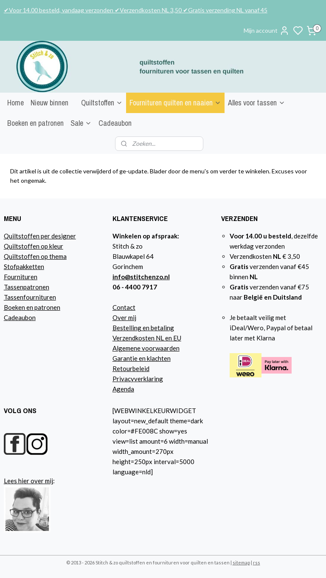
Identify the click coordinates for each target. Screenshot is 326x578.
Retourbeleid (130, 368)
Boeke (13, 307)
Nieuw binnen (49, 102)
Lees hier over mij (28, 480)
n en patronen (41, 307)
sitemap (241, 562)
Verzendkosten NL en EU (146, 338)
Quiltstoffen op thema (35, 256)
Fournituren (20, 276)
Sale (81, 123)
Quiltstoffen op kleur (33, 246)
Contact (123, 307)
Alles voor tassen (256, 102)
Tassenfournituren (30, 297)
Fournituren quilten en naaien (175, 102)
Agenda (123, 389)
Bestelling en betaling (143, 328)
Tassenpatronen (26, 287)
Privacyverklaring (137, 378)
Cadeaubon (115, 123)
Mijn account (266, 31)
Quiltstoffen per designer (40, 236)
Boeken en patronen (35, 123)
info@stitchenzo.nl (141, 276)
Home (15, 102)
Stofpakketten (24, 266)
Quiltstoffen (102, 102)
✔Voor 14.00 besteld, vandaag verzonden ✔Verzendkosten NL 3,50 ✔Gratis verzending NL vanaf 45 (135, 10)
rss (256, 562)
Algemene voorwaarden (146, 348)
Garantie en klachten (141, 358)
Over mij (124, 317)
